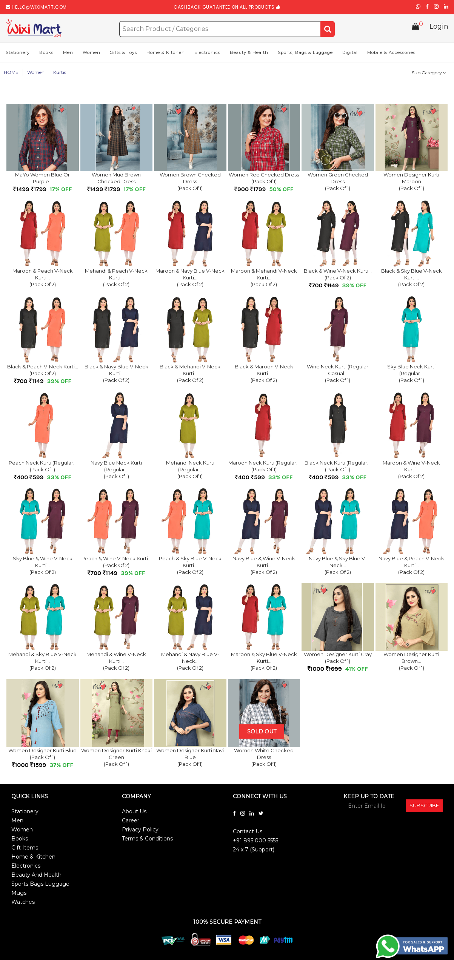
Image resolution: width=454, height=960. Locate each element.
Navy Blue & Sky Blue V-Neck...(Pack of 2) (338, 566)
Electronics (207, 53)
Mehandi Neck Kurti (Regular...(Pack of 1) (190, 470)
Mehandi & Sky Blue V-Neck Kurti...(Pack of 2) (42, 662)
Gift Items (24, 848)
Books (46, 53)
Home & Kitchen (165, 53)
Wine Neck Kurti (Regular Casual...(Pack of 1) (337, 374)
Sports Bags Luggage (40, 884)
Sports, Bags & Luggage (305, 53)
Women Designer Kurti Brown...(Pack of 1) (411, 662)
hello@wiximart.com (39, 7)
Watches (23, 902)
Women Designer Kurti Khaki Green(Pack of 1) (116, 758)
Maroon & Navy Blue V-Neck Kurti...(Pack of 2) (190, 278)
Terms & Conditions (147, 839)
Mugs (18, 893)
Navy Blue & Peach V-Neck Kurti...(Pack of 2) (411, 566)
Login (438, 28)
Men (68, 53)
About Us (134, 812)
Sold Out (261, 732)
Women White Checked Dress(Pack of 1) (264, 758)
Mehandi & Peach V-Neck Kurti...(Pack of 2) (116, 278)
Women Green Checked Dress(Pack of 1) (338, 182)
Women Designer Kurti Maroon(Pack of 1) (411, 182)
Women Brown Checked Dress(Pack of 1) (190, 182)
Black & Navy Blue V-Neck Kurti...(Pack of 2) (116, 374)
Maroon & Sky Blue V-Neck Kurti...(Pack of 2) (264, 662)
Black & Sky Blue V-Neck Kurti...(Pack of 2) (411, 278)
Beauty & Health (249, 53)
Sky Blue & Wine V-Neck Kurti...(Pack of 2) (42, 566)
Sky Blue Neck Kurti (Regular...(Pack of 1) (411, 374)
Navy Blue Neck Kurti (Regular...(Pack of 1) (116, 470)
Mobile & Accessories (391, 53)
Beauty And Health (36, 875)
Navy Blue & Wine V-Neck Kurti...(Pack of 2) (263, 566)
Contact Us (247, 832)
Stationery (18, 53)
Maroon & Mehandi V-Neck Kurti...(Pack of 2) (264, 278)
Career (130, 821)
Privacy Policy (140, 830)
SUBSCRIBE (424, 806)
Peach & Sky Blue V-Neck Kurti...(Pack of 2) (190, 566)
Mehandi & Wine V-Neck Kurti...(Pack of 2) (116, 662)
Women (91, 53)
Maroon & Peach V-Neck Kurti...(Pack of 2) (42, 278)
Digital (350, 53)
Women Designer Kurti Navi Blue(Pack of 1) (190, 758)
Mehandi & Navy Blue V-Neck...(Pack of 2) (190, 662)
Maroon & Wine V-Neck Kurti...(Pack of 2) (411, 470)
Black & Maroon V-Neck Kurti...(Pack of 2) (264, 374)
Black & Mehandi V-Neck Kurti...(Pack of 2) (190, 374)
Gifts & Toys (123, 53)
